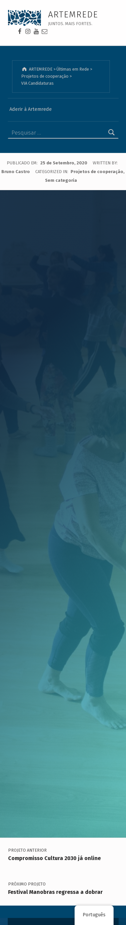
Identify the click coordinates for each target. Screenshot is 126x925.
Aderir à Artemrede (30, 109)
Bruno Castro (16, 171)
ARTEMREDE (73, 14)
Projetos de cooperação (97, 171)
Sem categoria (61, 180)
